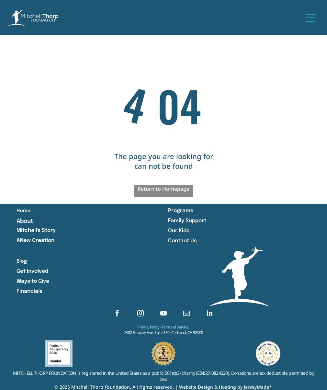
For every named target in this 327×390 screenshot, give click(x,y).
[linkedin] (210, 314)
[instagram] (140, 314)
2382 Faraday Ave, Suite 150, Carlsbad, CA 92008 (163, 332)
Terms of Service (175, 327)
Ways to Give (33, 281)
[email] (186, 314)
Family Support (187, 221)
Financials (29, 291)
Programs (180, 210)
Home (24, 210)
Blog (22, 261)
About (25, 221)
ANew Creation (35, 240)
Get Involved (32, 271)
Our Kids (178, 231)
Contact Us (182, 241)
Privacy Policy (148, 327)
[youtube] (163, 314)
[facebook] (117, 314)
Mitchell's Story (36, 230)
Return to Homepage (163, 188)
